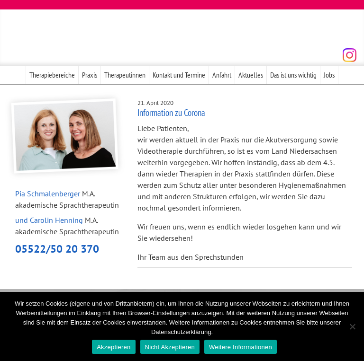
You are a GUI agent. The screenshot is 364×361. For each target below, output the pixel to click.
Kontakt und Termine (179, 74)
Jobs (329, 74)
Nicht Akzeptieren (170, 347)
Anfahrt (221, 74)
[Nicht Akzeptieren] (352, 326)
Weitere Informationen (240, 347)
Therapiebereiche (52, 74)
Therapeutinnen (125, 74)
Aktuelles (250, 74)
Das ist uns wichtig (293, 74)
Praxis (89, 74)
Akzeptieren (113, 347)
